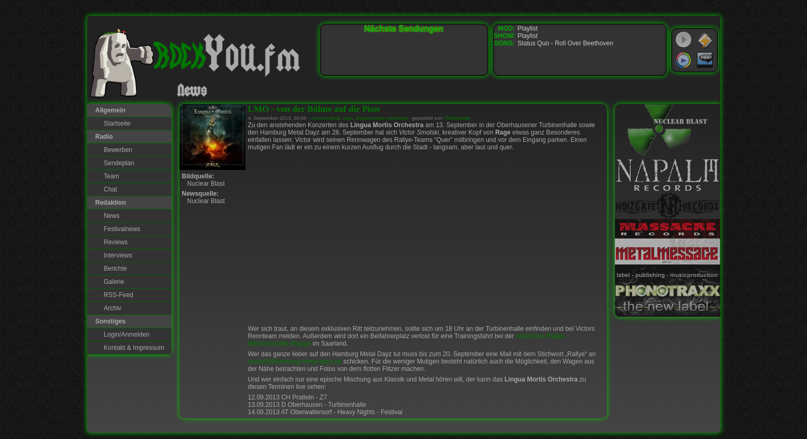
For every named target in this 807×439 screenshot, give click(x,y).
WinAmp (705, 40)
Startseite (117, 123)
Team (111, 176)
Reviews (116, 242)
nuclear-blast (325, 118)
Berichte (115, 268)
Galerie (114, 281)
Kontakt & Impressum (134, 347)
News (112, 215)
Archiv (112, 308)
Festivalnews (122, 229)
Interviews (118, 255)
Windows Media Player (683, 60)
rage (348, 118)
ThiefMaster (457, 118)
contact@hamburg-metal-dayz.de (295, 361)
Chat (110, 189)
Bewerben (118, 150)
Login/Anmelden (127, 334)
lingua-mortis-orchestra (381, 118)
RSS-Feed (119, 295)
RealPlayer (705, 60)
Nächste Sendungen (403, 28)
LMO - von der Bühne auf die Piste (314, 109)
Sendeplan (119, 163)
